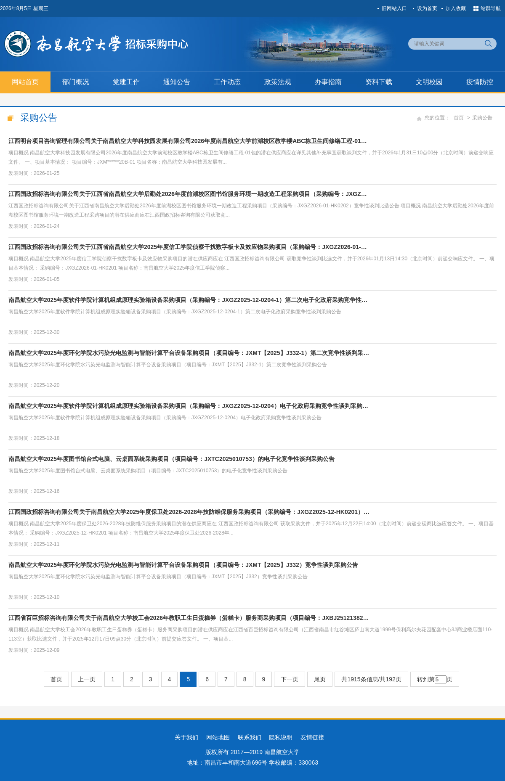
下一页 (289, 679)
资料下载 (378, 81)
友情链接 (312, 737)
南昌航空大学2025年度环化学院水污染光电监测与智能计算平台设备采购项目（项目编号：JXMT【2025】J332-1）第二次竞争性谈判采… (188, 352)
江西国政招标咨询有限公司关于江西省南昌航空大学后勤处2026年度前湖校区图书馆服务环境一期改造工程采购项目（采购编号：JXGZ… (187, 194)
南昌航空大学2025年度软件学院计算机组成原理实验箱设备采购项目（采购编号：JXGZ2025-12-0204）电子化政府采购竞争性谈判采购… (188, 405)
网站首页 (25, 81)
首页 (459, 118)
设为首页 (427, 8)
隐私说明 (280, 737)
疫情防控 (479, 81)
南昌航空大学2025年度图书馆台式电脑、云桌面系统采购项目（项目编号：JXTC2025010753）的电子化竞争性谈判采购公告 (171, 458)
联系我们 (249, 737)
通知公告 (176, 81)
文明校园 (429, 81)
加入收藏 (456, 8)
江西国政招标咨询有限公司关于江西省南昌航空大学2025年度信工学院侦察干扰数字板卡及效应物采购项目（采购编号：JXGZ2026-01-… (187, 247)
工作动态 (227, 81)
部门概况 (75, 81)
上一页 (87, 679)
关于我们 (186, 737)
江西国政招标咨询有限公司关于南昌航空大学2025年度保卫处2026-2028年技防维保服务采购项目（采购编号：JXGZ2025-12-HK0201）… (188, 511)
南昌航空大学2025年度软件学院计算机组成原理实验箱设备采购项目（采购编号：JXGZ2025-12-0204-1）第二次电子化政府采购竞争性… (187, 300)
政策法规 (277, 81)
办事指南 (328, 81)
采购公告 (482, 118)
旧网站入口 (394, 8)
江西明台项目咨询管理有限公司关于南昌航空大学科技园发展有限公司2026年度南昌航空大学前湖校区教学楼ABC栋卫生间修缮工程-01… (187, 141)
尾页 (320, 679)
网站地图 (218, 737)
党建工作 (126, 81)
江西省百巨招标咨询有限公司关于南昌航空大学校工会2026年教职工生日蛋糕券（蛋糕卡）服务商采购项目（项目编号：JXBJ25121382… (188, 617)
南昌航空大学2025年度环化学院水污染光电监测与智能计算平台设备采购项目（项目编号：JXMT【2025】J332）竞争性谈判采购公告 (183, 564)
